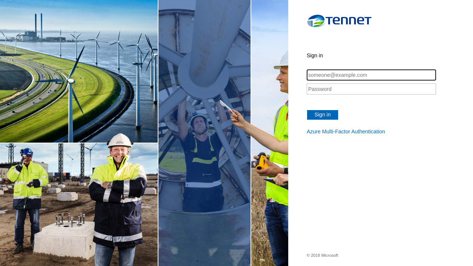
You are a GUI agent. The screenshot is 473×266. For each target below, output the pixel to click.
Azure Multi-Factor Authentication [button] (346, 131)
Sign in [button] (322, 114)
